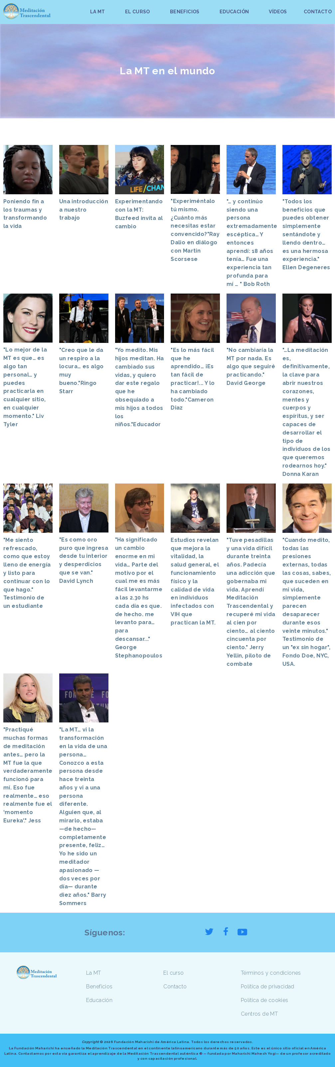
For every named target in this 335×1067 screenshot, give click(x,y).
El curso (173, 973)
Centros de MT (259, 1014)
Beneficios (99, 986)
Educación (99, 1000)
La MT (93, 973)
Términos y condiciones (271, 973)
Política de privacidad (267, 986)
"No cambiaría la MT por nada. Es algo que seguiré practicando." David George (251, 366)
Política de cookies (264, 1000)
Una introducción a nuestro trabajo (83, 209)
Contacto (175, 986)
